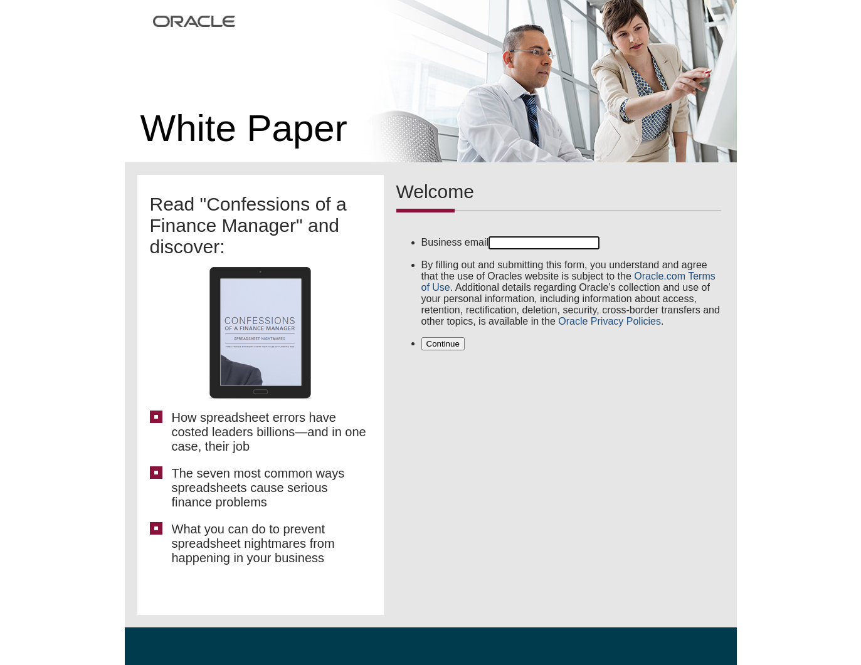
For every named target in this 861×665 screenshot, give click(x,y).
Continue (443, 343)
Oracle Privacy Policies (609, 321)
